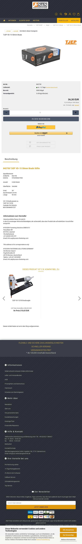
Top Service (8, 485)
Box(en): (6, 109)
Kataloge (75, 20)
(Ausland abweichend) (51, 87)
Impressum (8, 388)
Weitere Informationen (68, 539)
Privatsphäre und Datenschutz (15, 384)
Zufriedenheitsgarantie (12, 481)
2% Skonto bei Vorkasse (12, 473)
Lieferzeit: (6, 87)
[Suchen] (61, 14)
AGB (6, 379)
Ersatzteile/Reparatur (12, 425)
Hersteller (63, 20)
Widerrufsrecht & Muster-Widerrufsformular (19, 371)
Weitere (36, 20)
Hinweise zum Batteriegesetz (14, 392)
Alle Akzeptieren (68, 530)
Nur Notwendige (68, 535)
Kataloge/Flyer (9, 421)
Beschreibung (11, 159)
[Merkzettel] (74, 14)
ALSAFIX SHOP (24, 20)
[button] (66, 14)
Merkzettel (8, 444)
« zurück (15, 31)
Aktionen (12, 20)
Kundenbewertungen (11, 417)
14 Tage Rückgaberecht (12, 469)
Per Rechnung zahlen (12, 464)
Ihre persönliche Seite (12, 413)
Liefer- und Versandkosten (13, 375)
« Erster (8, 31)
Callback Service (10, 477)
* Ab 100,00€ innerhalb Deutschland (41, 353)
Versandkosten (58, 521)
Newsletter (8, 404)
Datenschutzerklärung (43, 539)
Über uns (8, 408)
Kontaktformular (10, 448)
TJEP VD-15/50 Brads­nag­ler (21, 300)
